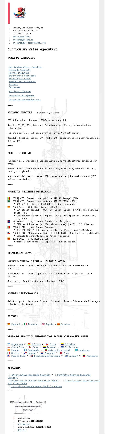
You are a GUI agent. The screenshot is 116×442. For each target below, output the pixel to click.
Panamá (32, 352)
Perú (66, 352)
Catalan (65, 324)
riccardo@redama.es (23, 39)
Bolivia (36, 344)
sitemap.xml (24, 424)
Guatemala (33, 349)
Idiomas (13, 84)
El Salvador (72, 347)
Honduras (84, 349)
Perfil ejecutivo (19, 72)
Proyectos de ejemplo (21, 95)
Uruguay (73, 355)
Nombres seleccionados (22, 81)
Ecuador (51, 347)
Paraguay (49, 352)
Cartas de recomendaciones (25, 99)
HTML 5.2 (22, 430)
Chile (53, 344)
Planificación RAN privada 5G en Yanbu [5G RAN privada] (33, 380)
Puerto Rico (18, 355)
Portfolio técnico (20, 91)
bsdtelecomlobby (21, 36)
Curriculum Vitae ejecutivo (25, 66)
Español (15, 324)
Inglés (49, 324)
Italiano (33, 324)
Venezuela (92, 355)
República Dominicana (47, 355)
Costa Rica (17, 347)
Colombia (70, 344)
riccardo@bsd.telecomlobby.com (29, 42)
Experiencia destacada (22, 75)
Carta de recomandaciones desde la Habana (35, 386)
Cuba (35, 347)
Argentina (17, 344)
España (15, 349)
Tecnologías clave (20, 78)
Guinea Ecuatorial (59, 349)
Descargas (14, 87)
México (15, 352)
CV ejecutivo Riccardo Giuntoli (29, 374)
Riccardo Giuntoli (20, 69)
